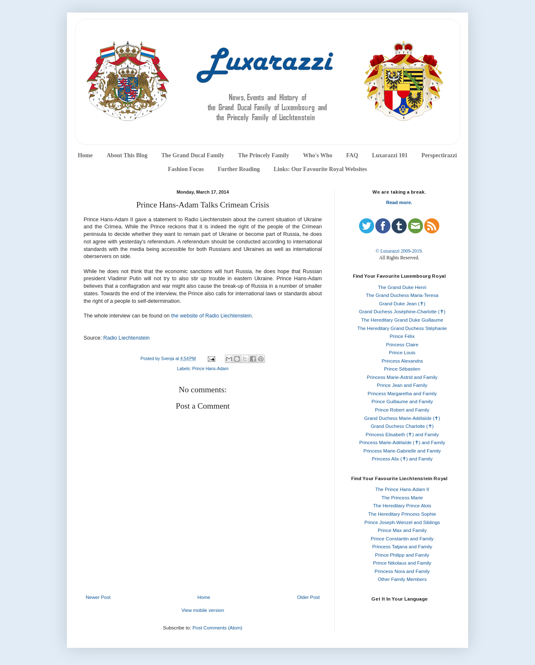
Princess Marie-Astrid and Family (402, 377)
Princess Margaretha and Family (402, 393)
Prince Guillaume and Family (402, 401)
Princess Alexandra (402, 360)
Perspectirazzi (439, 155)
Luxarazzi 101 (390, 155)
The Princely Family (263, 155)
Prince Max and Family (402, 530)
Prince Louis (402, 352)
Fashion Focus (186, 169)
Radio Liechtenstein (126, 338)
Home (85, 155)
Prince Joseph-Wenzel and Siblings (402, 522)
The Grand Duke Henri (402, 287)
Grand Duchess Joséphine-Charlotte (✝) (402, 311)
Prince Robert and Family (402, 409)
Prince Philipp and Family (402, 555)
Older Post (308, 597)
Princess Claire (402, 344)
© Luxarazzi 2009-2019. (399, 250)
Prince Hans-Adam (210, 368)
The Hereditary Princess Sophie (402, 514)
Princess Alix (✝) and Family (402, 458)
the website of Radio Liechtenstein (211, 316)
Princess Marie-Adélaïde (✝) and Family (402, 442)
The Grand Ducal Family (192, 155)
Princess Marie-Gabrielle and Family (402, 450)
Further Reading (239, 169)
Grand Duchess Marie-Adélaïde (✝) (402, 418)
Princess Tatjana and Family (402, 546)
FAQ (352, 155)
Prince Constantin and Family (402, 538)
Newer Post (98, 597)
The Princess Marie (402, 497)
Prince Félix (402, 336)
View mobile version (202, 610)
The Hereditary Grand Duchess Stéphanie (402, 328)
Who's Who (317, 155)
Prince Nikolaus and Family (402, 562)
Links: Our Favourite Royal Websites (320, 169)
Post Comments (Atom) (217, 627)
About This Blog (127, 155)
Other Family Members (402, 579)
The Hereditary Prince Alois (402, 505)
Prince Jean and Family (402, 385)
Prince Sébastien (402, 368)
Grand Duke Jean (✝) (402, 303)
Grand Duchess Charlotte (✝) (402, 426)
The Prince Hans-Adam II (402, 489)
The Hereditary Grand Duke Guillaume (402, 319)
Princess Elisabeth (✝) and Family (402, 434)
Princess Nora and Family (402, 571)
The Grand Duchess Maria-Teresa (402, 295)
